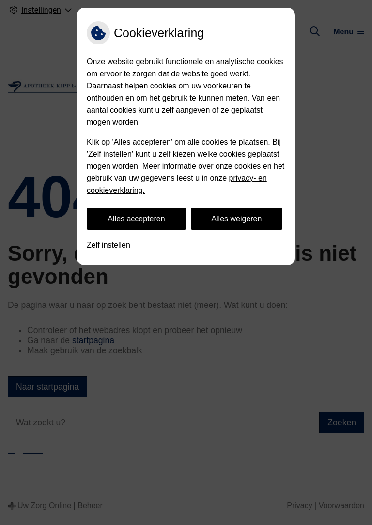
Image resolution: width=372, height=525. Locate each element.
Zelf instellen (108, 245)
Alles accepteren (136, 219)
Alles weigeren (236, 219)
